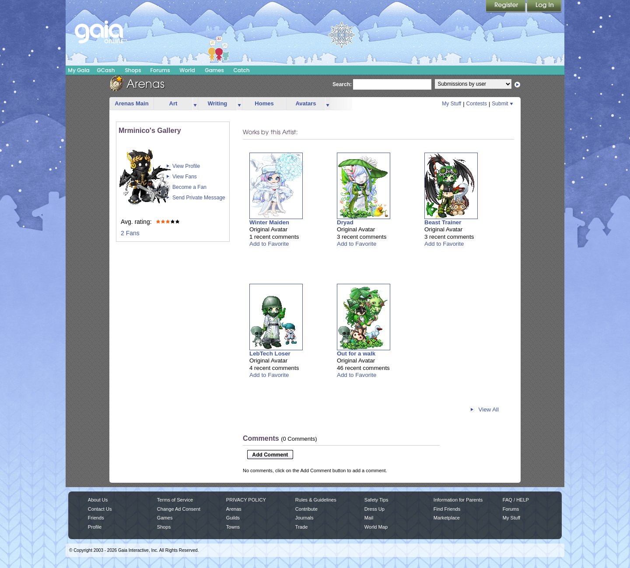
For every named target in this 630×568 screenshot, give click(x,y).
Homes (264, 103)
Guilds (233, 517)
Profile (95, 527)
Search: (342, 84)
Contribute (306, 509)
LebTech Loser (269, 353)
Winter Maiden (269, 222)
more (195, 104)
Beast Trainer (442, 222)
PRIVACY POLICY (246, 499)
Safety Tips (376, 499)
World (187, 70)
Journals (304, 517)
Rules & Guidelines (315, 499)
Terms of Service (175, 499)
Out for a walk (356, 353)
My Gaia (78, 70)
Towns (233, 527)
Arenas (234, 509)
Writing (218, 103)
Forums (160, 70)
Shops (133, 70)
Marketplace (447, 517)
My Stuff (451, 104)
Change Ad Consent (178, 509)
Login (544, 6)
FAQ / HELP (516, 499)
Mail (368, 517)
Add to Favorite (269, 243)
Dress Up (374, 509)
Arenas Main (131, 103)
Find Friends (447, 509)
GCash (106, 70)
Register (506, 6)
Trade (301, 527)
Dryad (345, 222)
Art (173, 103)
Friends (96, 517)
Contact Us (100, 509)
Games (214, 70)
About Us (98, 499)
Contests (476, 104)
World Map (376, 527)
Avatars (305, 103)
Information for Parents (458, 499)
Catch (242, 70)
